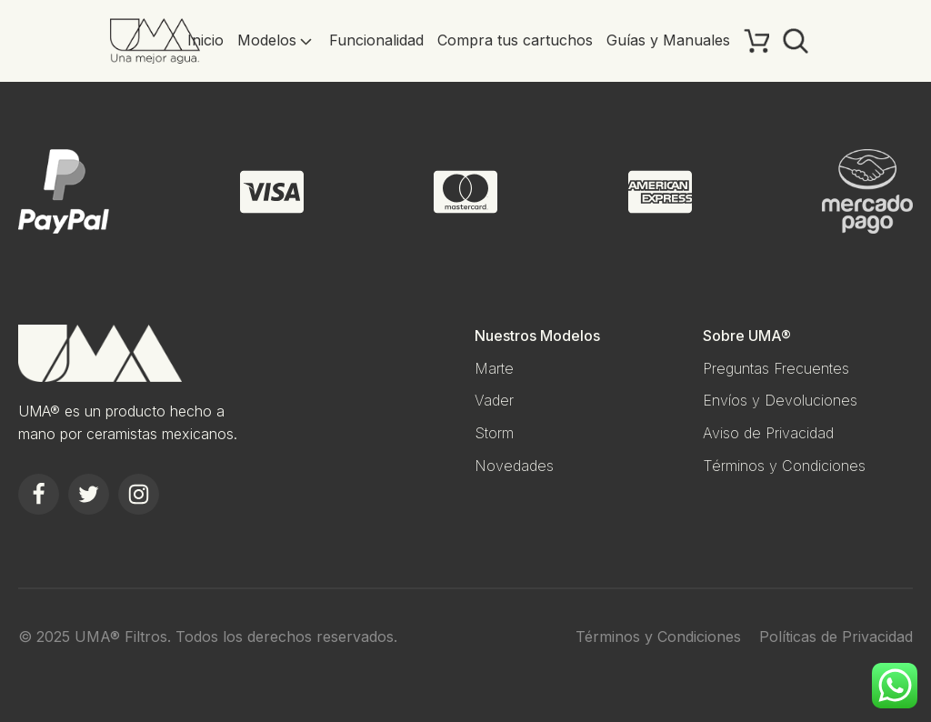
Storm (494, 433)
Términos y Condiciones (784, 465)
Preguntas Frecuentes (776, 368)
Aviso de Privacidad (768, 433)
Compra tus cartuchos (515, 40)
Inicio (205, 40)
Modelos (276, 40)
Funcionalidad (376, 40)
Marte (494, 368)
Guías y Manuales (668, 40)
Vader (494, 400)
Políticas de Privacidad (836, 636)
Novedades (514, 465)
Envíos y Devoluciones (780, 400)
